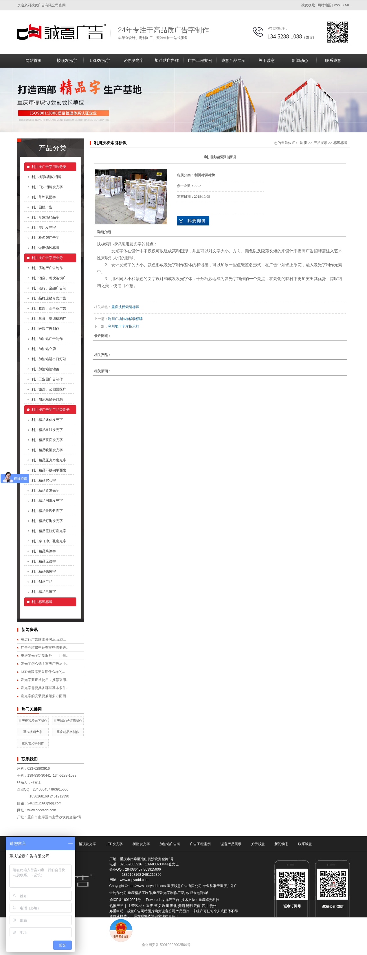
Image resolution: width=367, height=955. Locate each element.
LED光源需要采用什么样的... (43, 672)
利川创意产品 (42, 582)
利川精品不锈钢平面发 (49, 470)
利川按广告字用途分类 (49, 167)
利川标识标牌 (42, 602)
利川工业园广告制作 (47, 379)
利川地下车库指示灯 (123, 326)
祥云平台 (172, 900)
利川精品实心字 (44, 480)
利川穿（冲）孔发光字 (49, 541)
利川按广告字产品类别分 (51, 410)
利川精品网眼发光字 (47, 501)
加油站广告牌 (167, 60)
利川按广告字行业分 (47, 258)
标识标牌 (340, 143)
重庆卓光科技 (209, 900)
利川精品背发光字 (45, 490)
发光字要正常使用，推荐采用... (45, 680)
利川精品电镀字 (44, 592)
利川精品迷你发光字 (47, 420)
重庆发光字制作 (33, 743)
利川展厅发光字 (44, 227)
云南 (197, 906)
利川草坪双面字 (44, 197)
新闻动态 (300, 60)
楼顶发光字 (67, 60)
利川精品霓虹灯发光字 (49, 531)
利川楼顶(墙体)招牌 (47, 177)
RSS (337, 5)
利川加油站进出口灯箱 (49, 359)
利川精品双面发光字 (47, 440)
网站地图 (324, 5)
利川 (165, 906)
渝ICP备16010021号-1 (126, 900)
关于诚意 (266, 60)
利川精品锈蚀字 (44, 571)
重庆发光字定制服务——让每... (45, 656)
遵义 (157, 906)
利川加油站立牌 (44, 349)
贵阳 (181, 906)
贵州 (213, 906)
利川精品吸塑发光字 (47, 450)
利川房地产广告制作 (47, 268)
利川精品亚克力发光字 (49, 460)
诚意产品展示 (233, 60)
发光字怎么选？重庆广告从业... (45, 664)
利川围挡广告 (42, 207)
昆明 (189, 906)
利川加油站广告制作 (47, 339)
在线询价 (193, 220)
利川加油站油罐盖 (45, 369)
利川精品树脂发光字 (47, 430)
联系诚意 (333, 60)
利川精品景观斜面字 (47, 511)
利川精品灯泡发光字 (47, 521)
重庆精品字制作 (68, 732)
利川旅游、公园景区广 (49, 389)
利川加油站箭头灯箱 (47, 399)
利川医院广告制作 (45, 329)
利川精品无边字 (44, 561)
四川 (205, 906)
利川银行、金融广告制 (49, 288)
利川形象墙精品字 (45, 217)
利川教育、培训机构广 (49, 319)
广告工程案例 (200, 60)
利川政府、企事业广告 (49, 308)
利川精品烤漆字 (44, 551)
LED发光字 (100, 60)
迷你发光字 (133, 60)
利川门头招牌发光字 (47, 187)
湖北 (173, 906)
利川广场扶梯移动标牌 (125, 319)
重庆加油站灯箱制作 (68, 720)
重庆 (149, 906)
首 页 (303, 143)
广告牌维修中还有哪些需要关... (45, 647)
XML (346, 5)
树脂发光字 (141, 844)
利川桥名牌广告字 (45, 238)
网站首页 (33, 60)
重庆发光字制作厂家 (168, 893)
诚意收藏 (308, 5)
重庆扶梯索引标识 (125, 307)
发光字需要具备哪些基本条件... (45, 688)
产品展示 (320, 143)
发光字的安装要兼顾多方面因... (45, 696)
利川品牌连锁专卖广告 (49, 298)
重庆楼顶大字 (32, 732)
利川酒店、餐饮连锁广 (49, 278)
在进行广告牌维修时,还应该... (43, 639)
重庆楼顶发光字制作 (33, 720)
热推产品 (116, 906)
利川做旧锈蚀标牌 (45, 248)
